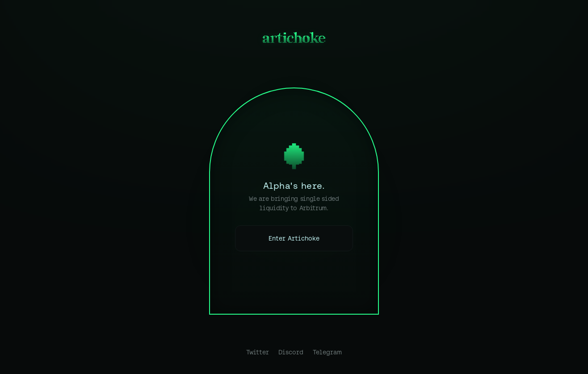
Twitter (257, 352)
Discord (290, 352)
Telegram (327, 352)
